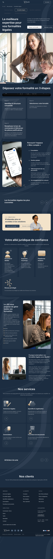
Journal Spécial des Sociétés (9, 524)
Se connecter (47, 2)
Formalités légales (7, 496)
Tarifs (4, 516)
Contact (4, 521)
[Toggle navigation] (3, 2)
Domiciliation (8, 13)
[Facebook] (15, 530)
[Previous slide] (42, 202)
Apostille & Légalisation (36, 409)
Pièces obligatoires (43, 496)
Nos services (9, 6)
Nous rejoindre (26, 501)
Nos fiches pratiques (43, 494)
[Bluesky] (21, 530)
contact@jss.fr (41, 515)
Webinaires (41, 499)
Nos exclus (41, 501)
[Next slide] (46, 202)
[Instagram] (18, 530)
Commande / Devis (7, 511)
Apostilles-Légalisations (35, 10)
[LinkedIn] (12, 530)
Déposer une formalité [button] (34, 27)
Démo (4, 513)
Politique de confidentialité (7, 534)
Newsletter (5, 518)
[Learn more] (31, 418)
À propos (25, 494)
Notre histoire (26, 496)
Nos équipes (26, 499)
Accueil (3, 6)
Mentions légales (17, 534)
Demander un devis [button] (27, 226)
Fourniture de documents (20, 13)
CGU (23, 534)
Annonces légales (9, 10)
